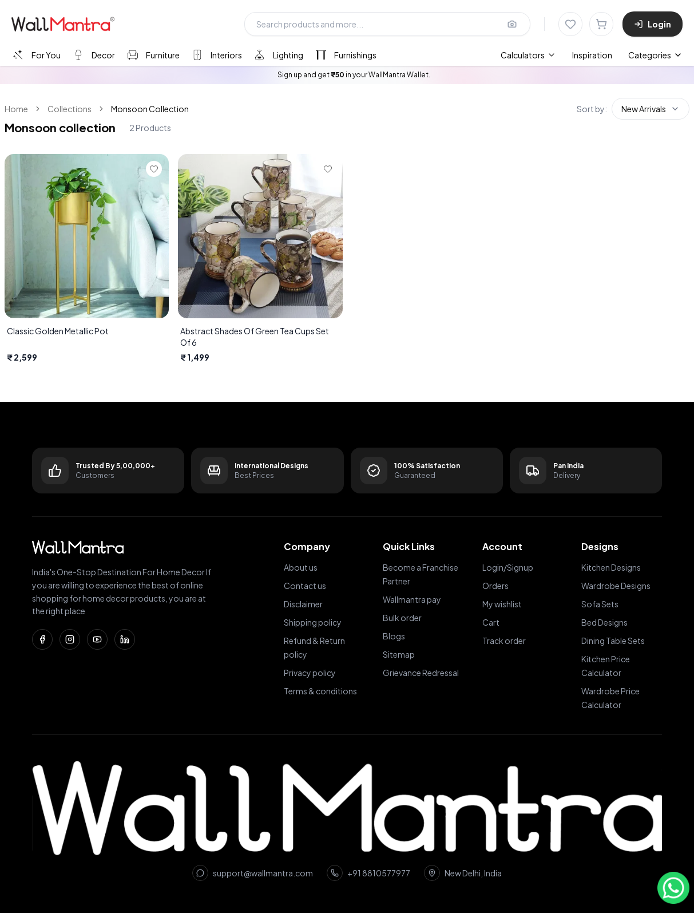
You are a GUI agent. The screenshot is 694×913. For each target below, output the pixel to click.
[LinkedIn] (124, 639)
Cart (490, 622)
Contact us (305, 585)
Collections (69, 109)
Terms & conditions (320, 691)
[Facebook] (42, 639)
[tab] (35, 55)
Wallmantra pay (412, 599)
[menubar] (556, 55)
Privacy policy (310, 672)
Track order (504, 640)
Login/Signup (507, 567)
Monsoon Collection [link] (150, 109)
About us (301, 567)
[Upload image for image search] (512, 24)
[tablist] (193, 55)
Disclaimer (303, 604)
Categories (655, 55)
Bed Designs (604, 622)
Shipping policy (313, 622)
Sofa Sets (599, 604)
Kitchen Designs (611, 567)
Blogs (394, 636)
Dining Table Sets (613, 640)
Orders (495, 585)
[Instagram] (70, 639)
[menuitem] (528, 55)
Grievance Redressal (421, 672)
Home (16, 109)
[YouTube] (97, 639)
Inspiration (592, 55)
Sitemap (399, 654)
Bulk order (402, 617)
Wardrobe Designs (616, 585)
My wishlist (502, 604)
